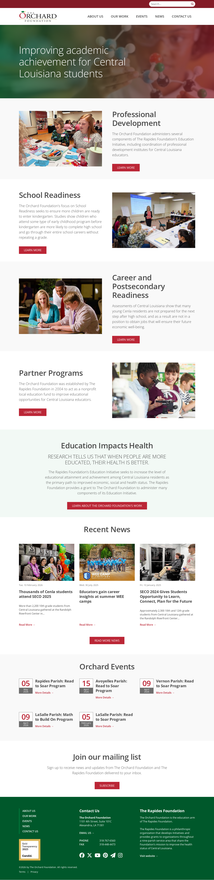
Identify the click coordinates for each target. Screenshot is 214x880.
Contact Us (181, 16)
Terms (22, 871)
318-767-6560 (107, 841)
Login (2, 877)
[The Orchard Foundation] (38, 16)
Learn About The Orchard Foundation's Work (107, 506)
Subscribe (107, 785)
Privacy (34, 871)
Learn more (126, 167)
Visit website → (149, 856)
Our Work (119, 16)
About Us (95, 16)
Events (141, 16)
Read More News (107, 640)
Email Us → (86, 833)
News (159, 16)
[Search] (172, 4)
